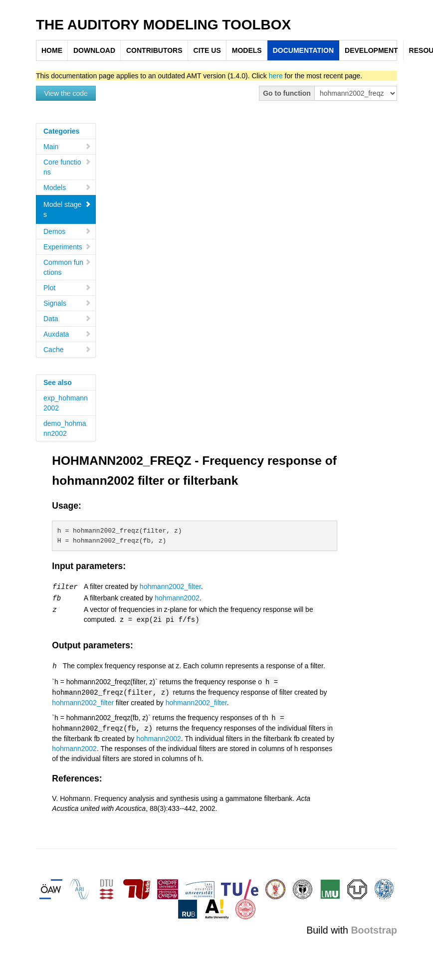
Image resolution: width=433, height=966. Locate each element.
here (276, 76)
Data (67, 319)
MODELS (247, 50)
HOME (51, 50)
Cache (67, 350)
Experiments (67, 247)
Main (67, 147)
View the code (66, 93)
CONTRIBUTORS (154, 50)
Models (67, 188)
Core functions (67, 167)
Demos (67, 231)
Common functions (67, 267)
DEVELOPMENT (371, 50)
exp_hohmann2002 (65, 403)
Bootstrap (374, 926)
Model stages (67, 209)
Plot (67, 288)
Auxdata (67, 334)
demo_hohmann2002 (64, 428)
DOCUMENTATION (303, 50)
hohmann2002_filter (170, 586)
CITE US (207, 50)
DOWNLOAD (94, 50)
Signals (67, 303)
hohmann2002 (177, 597)
